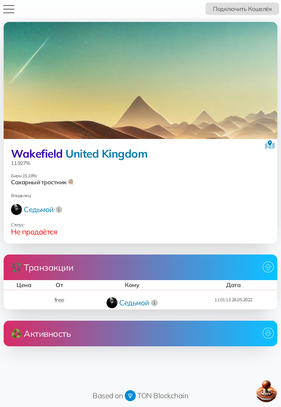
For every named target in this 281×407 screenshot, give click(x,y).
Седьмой (39, 209)
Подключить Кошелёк (242, 8)
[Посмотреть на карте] (270, 144)
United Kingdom (106, 154)
